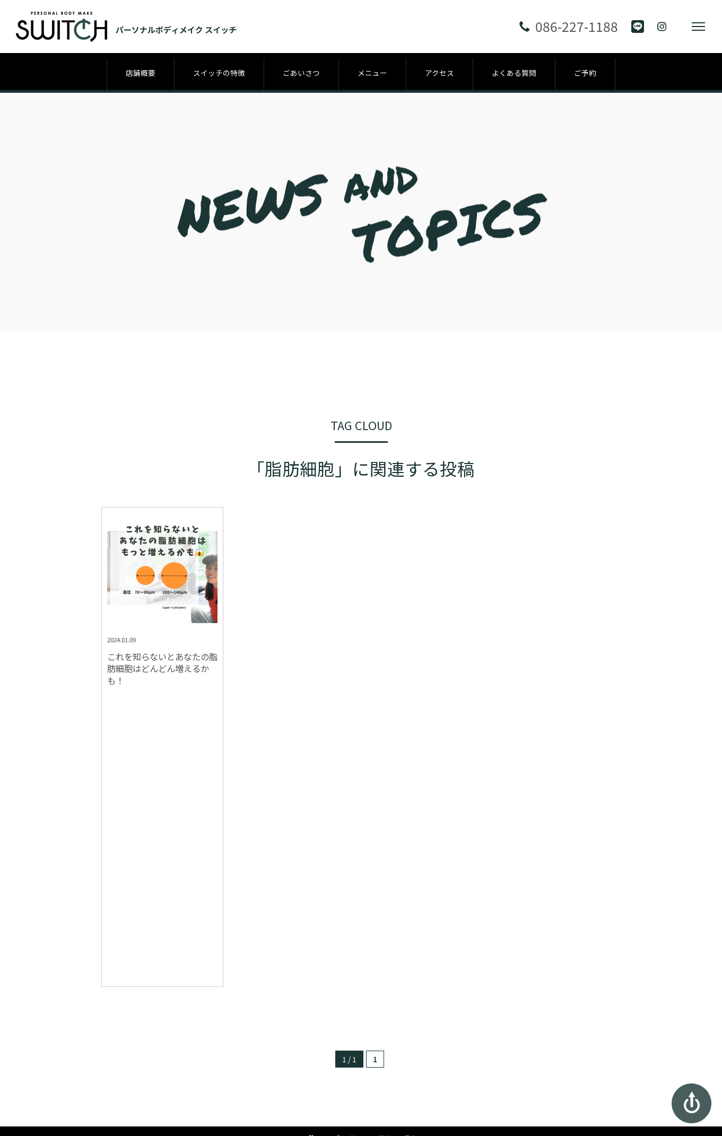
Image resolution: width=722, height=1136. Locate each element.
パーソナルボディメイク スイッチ (361, 1052)
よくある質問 (514, 72)
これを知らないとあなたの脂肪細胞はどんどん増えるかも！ (162, 668)
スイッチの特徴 (219, 72)
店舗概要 (140, 72)
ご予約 (585, 72)
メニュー (372, 72)
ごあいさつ (301, 72)
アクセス (439, 72)
